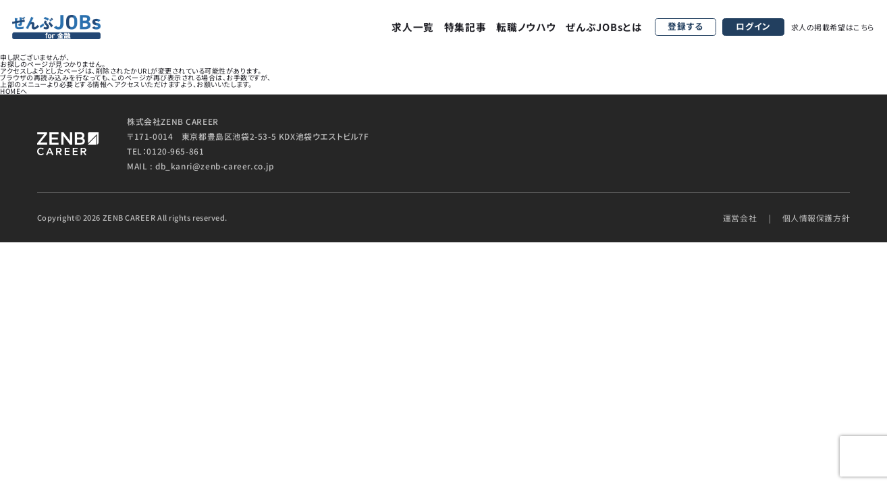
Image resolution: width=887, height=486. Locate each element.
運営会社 (740, 217)
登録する (685, 26)
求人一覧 (413, 27)
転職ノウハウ (526, 27)
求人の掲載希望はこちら (833, 27)
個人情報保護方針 (816, 217)
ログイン (753, 26)
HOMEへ (14, 91)
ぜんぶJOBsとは (604, 27)
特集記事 (465, 27)
